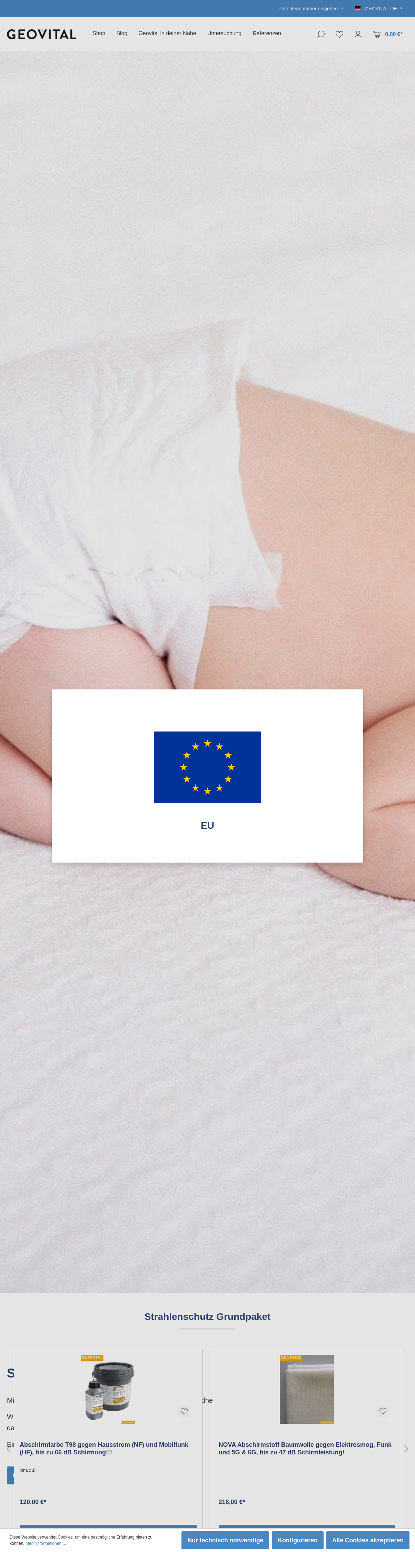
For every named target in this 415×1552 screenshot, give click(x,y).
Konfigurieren (297, 1540)
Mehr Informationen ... (46, 1543)
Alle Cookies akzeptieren (368, 1540)
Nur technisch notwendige (225, 1540)
